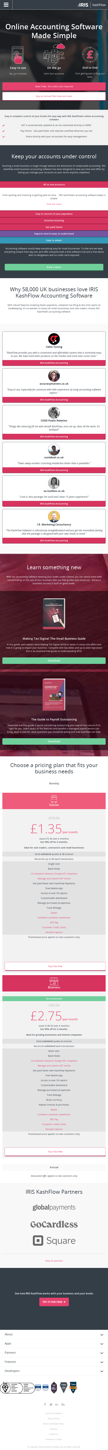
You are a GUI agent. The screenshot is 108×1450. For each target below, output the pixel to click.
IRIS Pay (54, 922)
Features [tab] (10, 1362)
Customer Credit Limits (54, 927)
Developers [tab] (12, 1371)
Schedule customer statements (54, 917)
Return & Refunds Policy (53, 1423)
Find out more (54, 204)
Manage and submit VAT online (54, 878)
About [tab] (9, 1334)
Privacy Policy (54, 1418)
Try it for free (55, 966)
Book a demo (54, 267)
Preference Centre (54, 1439)
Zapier (54, 912)
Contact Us (53, 1434)
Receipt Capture (54, 932)
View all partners (54, 1260)
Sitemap (53, 1429)
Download (54, 660)
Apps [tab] (8, 1343)
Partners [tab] (10, 1352)
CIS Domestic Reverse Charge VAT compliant (54, 873)
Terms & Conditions (53, 1413)
